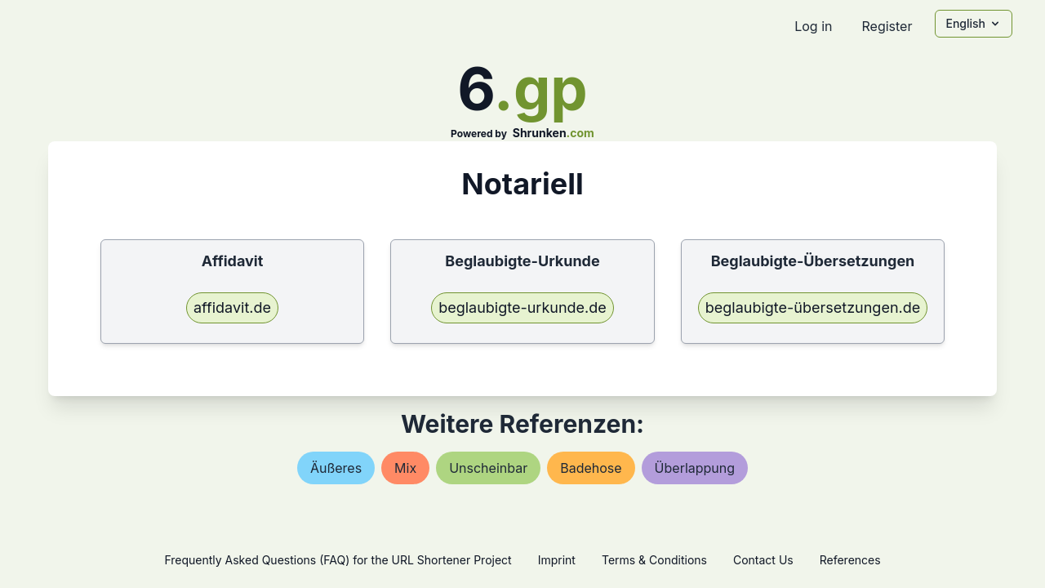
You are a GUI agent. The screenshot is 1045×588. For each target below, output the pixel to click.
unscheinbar (488, 468)
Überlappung (695, 468)
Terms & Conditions (654, 560)
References (850, 560)
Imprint (557, 560)
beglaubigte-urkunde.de (522, 307)
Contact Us (763, 560)
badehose (590, 468)
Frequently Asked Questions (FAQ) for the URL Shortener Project (337, 560)
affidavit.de (232, 307)
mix (405, 468)
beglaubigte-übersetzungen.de (812, 307)
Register (886, 26)
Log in (813, 26)
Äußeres (336, 468)
